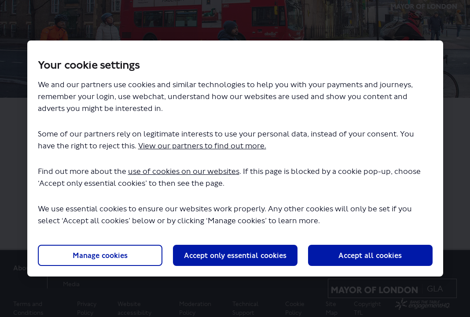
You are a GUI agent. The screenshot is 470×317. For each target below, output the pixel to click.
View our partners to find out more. (202, 146)
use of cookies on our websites (183, 171)
